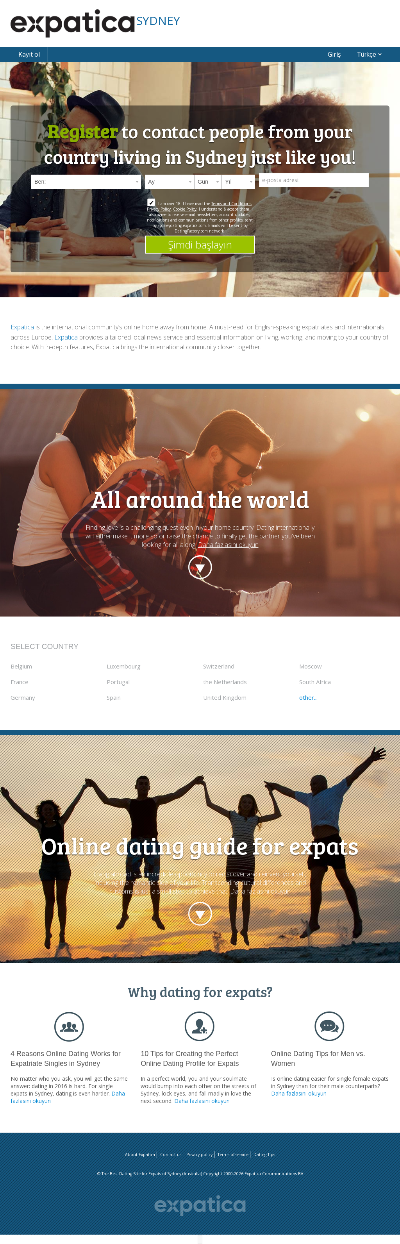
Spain (114, 697)
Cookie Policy (184, 209)
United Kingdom (224, 697)
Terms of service (233, 1154)
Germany (23, 697)
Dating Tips (264, 1154)
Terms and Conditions (231, 203)
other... (308, 697)
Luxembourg (124, 666)
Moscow (310, 666)
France (20, 682)
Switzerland (218, 666)
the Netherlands (225, 682)
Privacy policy (199, 1154)
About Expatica (140, 1154)
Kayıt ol (29, 54)
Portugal (118, 682)
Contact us (170, 1154)
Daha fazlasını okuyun (228, 544)
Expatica (22, 327)
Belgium (21, 666)
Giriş (334, 54)
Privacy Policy (159, 209)
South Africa (315, 682)
